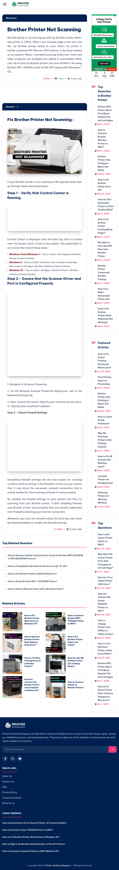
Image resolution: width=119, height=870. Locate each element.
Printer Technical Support (58, 865)
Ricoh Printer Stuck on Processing (105, 380)
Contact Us (8, 781)
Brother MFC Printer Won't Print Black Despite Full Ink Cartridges (105, 113)
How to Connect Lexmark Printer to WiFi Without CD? (30, 851)
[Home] (14, 726)
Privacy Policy (9, 792)
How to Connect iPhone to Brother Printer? (76, 685)
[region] (45, 94)
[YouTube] (20, 759)
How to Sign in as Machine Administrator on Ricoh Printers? (33, 844)
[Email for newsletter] (55, 749)
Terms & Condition (11, 798)
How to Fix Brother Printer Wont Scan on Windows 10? (30, 837)
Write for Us (8, 803)
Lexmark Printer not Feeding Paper (105, 479)
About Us (7, 776)
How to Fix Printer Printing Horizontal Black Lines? (104, 361)
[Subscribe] (112, 749)
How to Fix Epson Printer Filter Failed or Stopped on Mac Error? (105, 693)
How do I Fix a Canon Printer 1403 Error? (105, 581)
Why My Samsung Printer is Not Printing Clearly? (105, 440)
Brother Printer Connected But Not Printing (104, 272)
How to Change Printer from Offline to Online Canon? (105, 627)
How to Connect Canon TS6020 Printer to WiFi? (27, 830)
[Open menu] (5, 4)
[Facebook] (5, 759)
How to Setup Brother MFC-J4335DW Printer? (32, 581)
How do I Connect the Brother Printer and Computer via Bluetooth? (31, 685)
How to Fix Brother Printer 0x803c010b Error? (32, 573)
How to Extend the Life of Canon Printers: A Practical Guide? (34, 823)
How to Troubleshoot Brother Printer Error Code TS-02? (37, 566)
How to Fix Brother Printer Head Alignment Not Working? (105, 315)
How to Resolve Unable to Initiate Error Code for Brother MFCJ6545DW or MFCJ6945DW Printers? (45, 557)
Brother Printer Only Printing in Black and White (104, 163)
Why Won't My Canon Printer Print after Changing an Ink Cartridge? (105, 561)
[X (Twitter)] (12, 759)
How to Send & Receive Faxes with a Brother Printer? (36, 589)
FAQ (4, 787)
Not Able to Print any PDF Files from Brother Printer (105, 249)
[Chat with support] (104, 46)
